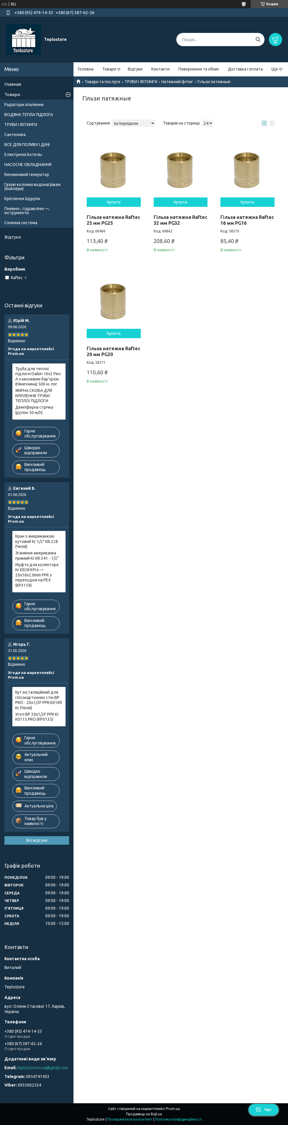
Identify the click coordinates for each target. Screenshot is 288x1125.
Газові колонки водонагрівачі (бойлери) (32, 186)
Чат (264, 1109)
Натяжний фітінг (177, 81)
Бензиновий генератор (26, 174)
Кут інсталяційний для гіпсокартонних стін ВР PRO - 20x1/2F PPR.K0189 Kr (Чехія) (38, 700)
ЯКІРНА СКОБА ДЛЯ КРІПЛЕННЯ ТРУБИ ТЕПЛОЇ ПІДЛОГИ (33, 395)
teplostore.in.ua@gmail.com (42, 1067)
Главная (12, 84)
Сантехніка (15, 134)
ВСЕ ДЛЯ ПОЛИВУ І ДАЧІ (27, 144)
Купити (113, 202)
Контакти (160, 69)
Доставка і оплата (245, 69)
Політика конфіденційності (178, 1119)
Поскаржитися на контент (130, 1119)
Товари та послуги (102, 81)
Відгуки (135, 69)
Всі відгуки (36, 840)
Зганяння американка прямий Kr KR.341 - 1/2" (37, 556)
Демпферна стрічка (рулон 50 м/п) (34, 410)
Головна (85, 69)
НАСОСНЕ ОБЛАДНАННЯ (27, 164)
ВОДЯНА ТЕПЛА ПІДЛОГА (28, 114)
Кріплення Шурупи (22, 198)
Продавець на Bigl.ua (144, 1114)
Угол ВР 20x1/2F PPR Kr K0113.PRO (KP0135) (37, 717)
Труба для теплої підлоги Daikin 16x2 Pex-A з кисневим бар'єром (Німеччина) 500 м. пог (38, 376)
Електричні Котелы (23, 154)
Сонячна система (20, 222)
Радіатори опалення (23, 104)
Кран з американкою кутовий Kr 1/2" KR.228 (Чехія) (36, 541)
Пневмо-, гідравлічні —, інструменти (27, 210)
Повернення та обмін (198, 69)
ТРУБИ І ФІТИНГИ (141, 81)
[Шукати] (257, 39)
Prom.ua (173, 1109)
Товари (109, 69)
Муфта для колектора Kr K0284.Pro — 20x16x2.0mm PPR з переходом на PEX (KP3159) (36, 575)
